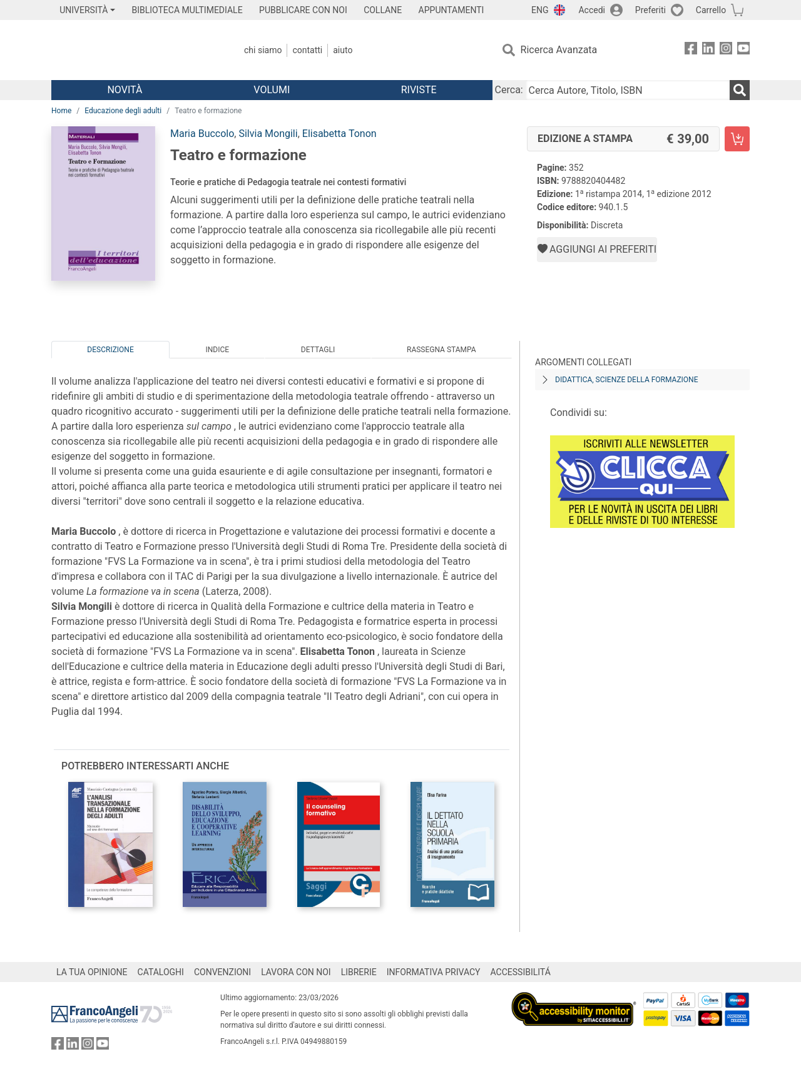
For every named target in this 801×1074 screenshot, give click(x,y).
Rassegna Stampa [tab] (441, 349)
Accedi (591, 10)
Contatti (307, 50)
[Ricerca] (740, 90)
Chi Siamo (263, 50)
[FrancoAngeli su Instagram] (726, 50)
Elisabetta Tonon (339, 133)
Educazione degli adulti (122, 110)
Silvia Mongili (267, 133)
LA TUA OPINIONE (92, 972)
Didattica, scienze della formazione (626, 379)
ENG (539, 10)
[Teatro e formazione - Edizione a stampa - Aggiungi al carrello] (737, 138)
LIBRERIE (359, 972)
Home (61, 110)
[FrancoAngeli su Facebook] (691, 50)
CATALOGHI (161, 972)
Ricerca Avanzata (559, 50)
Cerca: (509, 90)
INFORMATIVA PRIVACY (434, 972)
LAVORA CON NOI (296, 972)
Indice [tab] (217, 349)
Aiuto (342, 50)
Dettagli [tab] (318, 349)
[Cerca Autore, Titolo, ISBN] (628, 90)
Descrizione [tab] (110, 349)
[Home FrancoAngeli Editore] (134, 50)
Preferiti (650, 10)
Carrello (711, 10)
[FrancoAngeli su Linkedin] (708, 50)
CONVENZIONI (222, 972)
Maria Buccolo (202, 133)
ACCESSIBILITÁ (521, 972)
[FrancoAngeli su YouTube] (743, 50)
